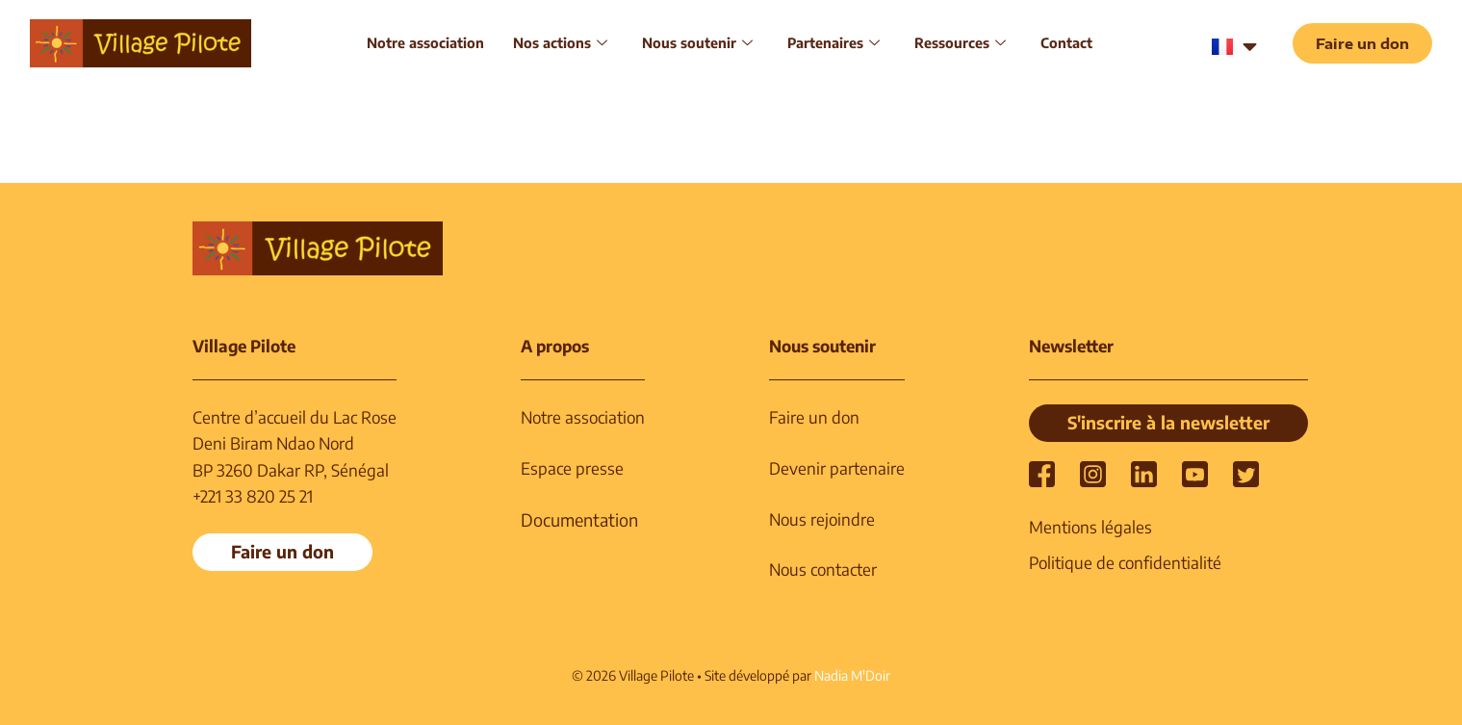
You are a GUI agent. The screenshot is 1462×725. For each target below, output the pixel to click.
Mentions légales (1090, 526)
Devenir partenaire (837, 468)
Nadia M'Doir (852, 675)
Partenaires (833, 42)
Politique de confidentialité (1125, 562)
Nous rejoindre (822, 519)
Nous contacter (823, 569)
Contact (1066, 42)
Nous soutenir (697, 42)
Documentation (579, 519)
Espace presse (572, 468)
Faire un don (814, 416)
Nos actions (560, 42)
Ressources (960, 42)
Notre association (425, 42)
